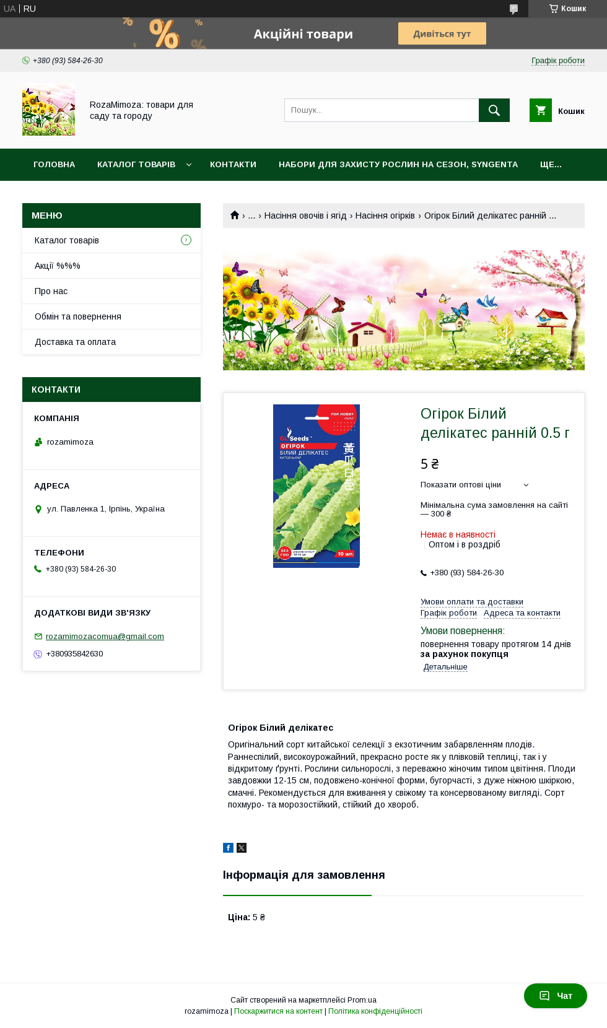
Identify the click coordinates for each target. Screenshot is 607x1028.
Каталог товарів (136, 164)
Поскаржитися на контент (278, 1011)
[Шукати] (494, 110)
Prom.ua (362, 1000)
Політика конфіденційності (375, 1011)
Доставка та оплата (75, 342)
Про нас (51, 291)
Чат (555, 995)
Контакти (233, 164)
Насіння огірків (385, 215)
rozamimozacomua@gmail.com (105, 636)
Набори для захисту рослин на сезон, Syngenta (398, 164)
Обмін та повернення (78, 316)
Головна (54, 164)
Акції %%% (58, 266)
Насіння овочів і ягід (305, 215)
